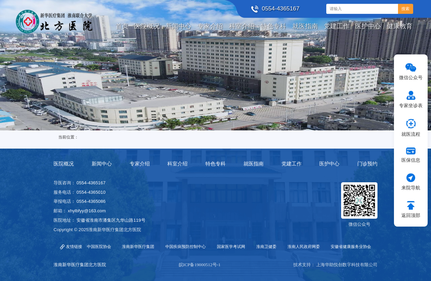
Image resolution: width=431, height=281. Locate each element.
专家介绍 (140, 163)
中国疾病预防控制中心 (185, 246)
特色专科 (215, 163)
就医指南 (253, 163)
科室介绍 (177, 163)
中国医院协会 (99, 246)
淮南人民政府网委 (304, 246)
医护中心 (329, 163)
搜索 (405, 8)
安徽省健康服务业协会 (351, 246)
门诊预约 (367, 163)
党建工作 (291, 163)
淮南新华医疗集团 (138, 246)
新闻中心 (102, 163)
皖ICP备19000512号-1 (200, 264)
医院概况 (64, 163)
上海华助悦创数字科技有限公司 (346, 264)
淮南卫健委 (266, 246)
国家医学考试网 (231, 246)
